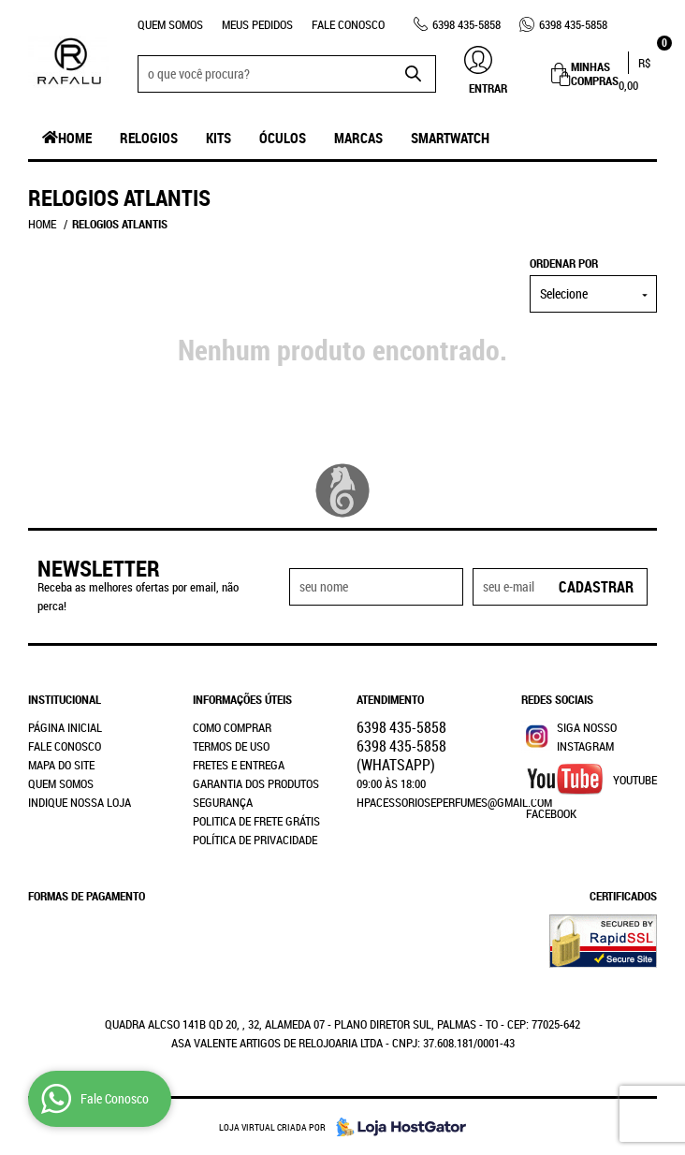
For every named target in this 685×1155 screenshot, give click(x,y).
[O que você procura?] (412, 74)
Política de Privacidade (255, 839)
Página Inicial (65, 727)
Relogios (149, 137)
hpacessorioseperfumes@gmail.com (454, 802)
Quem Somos (170, 24)
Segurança (223, 802)
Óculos (282, 137)
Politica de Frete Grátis (256, 820)
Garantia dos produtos (256, 783)
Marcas (358, 137)
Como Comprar (232, 727)
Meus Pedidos (257, 24)
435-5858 (466, 24)
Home (75, 137)
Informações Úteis (242, 699)
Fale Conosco (348, 24)
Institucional (64, 699)
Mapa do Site (61, 764)
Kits (218, 137)
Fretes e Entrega (238, 764)
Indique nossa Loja (79, 802)
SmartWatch (450, 137)
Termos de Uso (231, 746)
